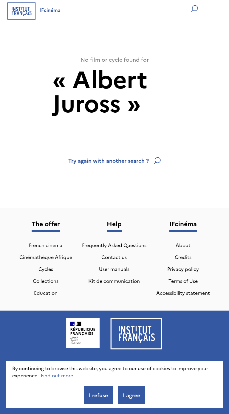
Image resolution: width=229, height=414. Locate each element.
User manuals (114, 269)
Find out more (57, 375)
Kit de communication (114, 280)
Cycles (45, 269)
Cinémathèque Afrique (45, 257)
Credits (183, 257)
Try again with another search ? (114, 160)
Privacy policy (183, 269)
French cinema (45, 245)
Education (46, 292)
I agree (131, 395)
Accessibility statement (183, 292)
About (183, 245)
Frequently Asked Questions (114, 245)
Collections (45, 280)
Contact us (114, 257)
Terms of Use (183, 280)
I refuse (98, 395)
